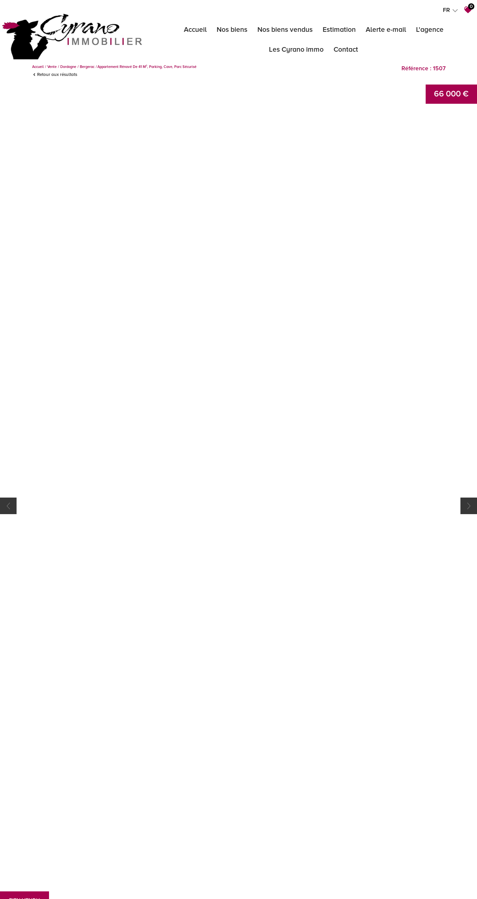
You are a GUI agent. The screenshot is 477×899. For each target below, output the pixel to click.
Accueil (195, 30)
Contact (346, 49)
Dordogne (68, 67)
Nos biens (232, 30)
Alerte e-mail (386, 30)
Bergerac (87, 67)
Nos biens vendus (285, 30)
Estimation (339, 30)
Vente (52, 67)
